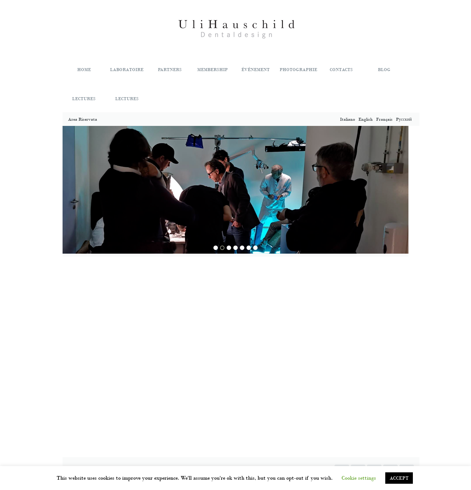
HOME (84, 70)
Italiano (348, 119)
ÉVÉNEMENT (255, 70)
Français (385, 119)
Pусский (404, 119)
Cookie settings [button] (358, 478)
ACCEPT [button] (399, 478)
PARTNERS (170, 70)
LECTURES (84, 99)
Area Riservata (82, 119)
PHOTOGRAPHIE (298, 70)
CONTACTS (341, 70)
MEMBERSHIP (212, 70)
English (366, 119)
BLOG (384, 70)
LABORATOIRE (127, 70)
